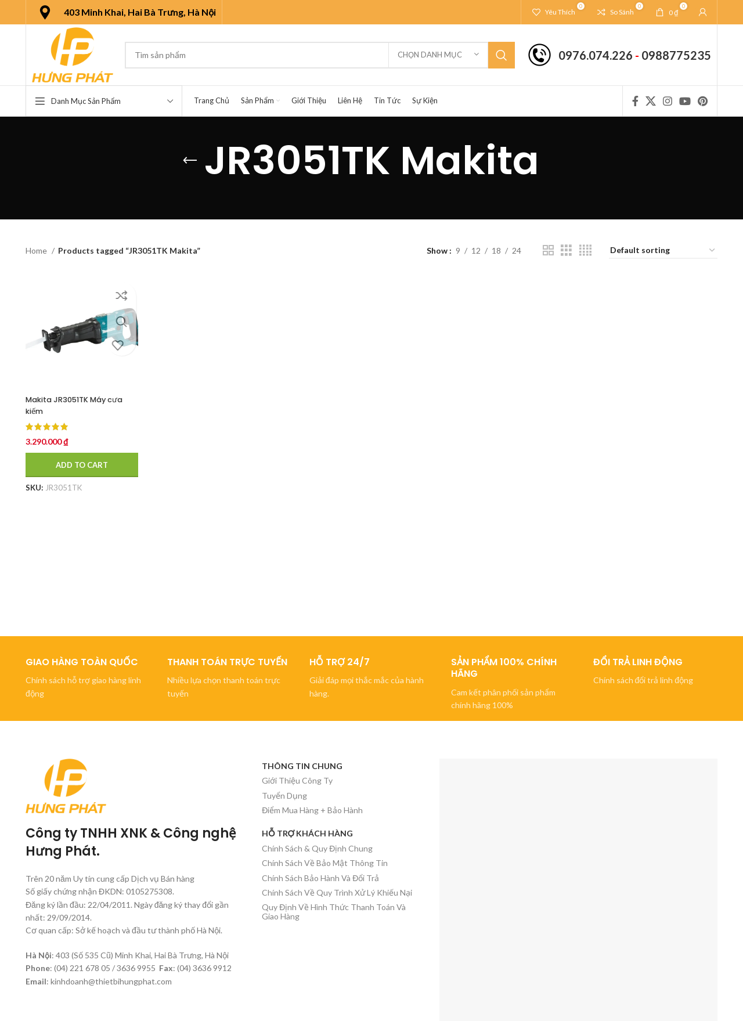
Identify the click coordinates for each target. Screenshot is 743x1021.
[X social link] (650, 101)
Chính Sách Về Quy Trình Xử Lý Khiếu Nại (337, 892)
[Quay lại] (189, 160)
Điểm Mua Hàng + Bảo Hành (312, 810)
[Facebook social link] (635, 101)
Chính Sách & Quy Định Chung (317, 848)
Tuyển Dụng (284, 795)
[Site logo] (72, 54)
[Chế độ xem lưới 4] (585, 250)
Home (37, 250)
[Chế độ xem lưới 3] (566, 250)
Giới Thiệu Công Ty (297, 780)
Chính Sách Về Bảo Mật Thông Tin (325, 863)
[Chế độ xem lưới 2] (548, 250)
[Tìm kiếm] (320, 55)
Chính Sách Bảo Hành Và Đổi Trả (320, 878)
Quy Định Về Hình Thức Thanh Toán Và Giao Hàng (334, 911)
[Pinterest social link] (702, 101)
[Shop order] (663, 251)
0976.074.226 (595, 55)
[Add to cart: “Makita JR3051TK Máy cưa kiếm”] (82, 465)
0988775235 (676, 55)
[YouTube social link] (685, 101)
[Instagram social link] (667, 101)
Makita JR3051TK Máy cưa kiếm (80, 405)
